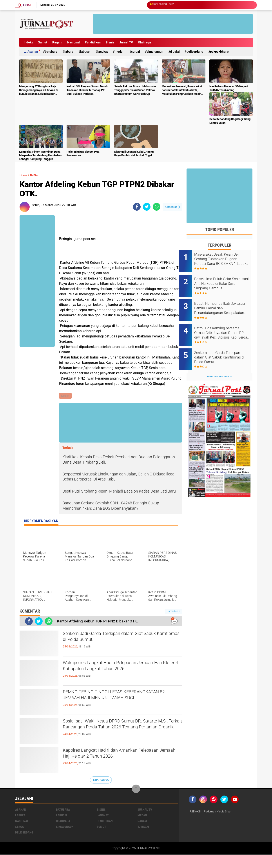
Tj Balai (175, 51)
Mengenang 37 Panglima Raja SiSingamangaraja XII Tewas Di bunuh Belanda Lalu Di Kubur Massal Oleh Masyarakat (38, 90)
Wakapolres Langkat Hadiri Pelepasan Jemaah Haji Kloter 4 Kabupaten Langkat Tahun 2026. (120, 668)
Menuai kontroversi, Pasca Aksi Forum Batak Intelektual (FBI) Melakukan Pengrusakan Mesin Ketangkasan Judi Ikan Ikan (182, 90)
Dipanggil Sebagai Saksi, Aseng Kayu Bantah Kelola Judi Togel (134, 153)
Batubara (51, 51)
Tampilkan (173, 611)
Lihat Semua (101, 780)
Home (27, 5)
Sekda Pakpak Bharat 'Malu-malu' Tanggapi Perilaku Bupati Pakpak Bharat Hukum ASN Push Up (135, 90)
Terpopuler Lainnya (219, 364)
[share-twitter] (147, 207)
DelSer (37, 175)
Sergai (135, 51)
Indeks (28, 42)
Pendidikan (93, 42)
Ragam (57, 42)
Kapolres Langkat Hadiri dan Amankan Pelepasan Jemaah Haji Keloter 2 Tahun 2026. (119, 755)
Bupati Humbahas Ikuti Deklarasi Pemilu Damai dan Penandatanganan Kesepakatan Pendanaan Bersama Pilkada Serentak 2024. (224, 303)
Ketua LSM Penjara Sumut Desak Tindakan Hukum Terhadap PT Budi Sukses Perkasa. (87, 90)
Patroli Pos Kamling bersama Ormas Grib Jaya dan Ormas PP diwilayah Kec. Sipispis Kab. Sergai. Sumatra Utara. (224, 325)
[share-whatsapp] (156, 207)
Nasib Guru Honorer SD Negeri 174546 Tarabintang (228, 88)
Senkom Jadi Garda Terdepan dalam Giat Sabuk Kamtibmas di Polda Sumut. (122, 638)
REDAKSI (196, 812)
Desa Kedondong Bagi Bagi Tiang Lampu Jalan (229, 120)
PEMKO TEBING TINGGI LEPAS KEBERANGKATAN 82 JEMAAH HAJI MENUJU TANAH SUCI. (120, 700)
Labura (68, 51)
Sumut (42, 42)
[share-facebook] (137, 207)
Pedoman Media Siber (220, 812)
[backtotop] (136, 789)
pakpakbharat (219, 51)
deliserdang (195, 51)
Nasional (73, 42)
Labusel (85, 51)
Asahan (32, 51)
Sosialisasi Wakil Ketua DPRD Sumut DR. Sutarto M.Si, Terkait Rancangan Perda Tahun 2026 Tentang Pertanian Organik (119, 729)
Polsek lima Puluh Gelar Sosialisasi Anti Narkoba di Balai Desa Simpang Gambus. (225, 281)
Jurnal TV (126, 42)
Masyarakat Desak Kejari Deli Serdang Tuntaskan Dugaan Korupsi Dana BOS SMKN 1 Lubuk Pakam (224, 259)
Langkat (102, 51)
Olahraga (144, 42)
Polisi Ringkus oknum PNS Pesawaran (83, 153)
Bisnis (110, 42)
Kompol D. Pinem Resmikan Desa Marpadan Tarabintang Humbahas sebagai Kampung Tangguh (40, 155)
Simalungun (155, 51)
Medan (119, 51)
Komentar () (172, 206)
